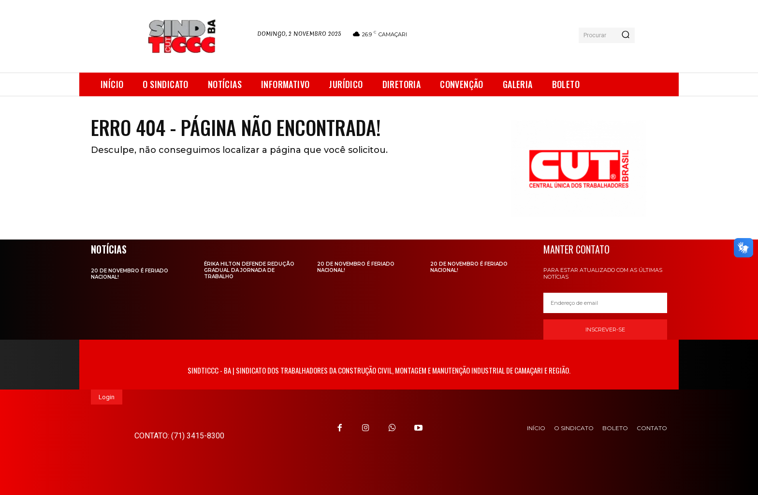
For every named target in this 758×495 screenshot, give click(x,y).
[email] (605, 303)
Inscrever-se (605, 329)
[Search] (625, 35)
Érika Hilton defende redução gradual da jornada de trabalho (249, 270)
